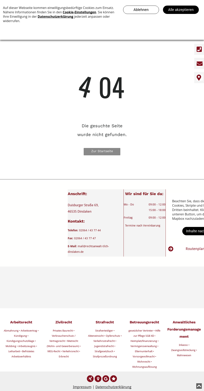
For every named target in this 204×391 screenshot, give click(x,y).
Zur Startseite (102, 151)
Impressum (82, 387)
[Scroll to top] (199, 386)
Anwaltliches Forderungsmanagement (184, 329)
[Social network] (90, 379)
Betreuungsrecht (144, 322)
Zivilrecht (63, 322)
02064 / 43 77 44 (90, 230)
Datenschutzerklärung (113, 387)
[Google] (98, 379)
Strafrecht (105, 322)
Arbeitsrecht (21, 322)
